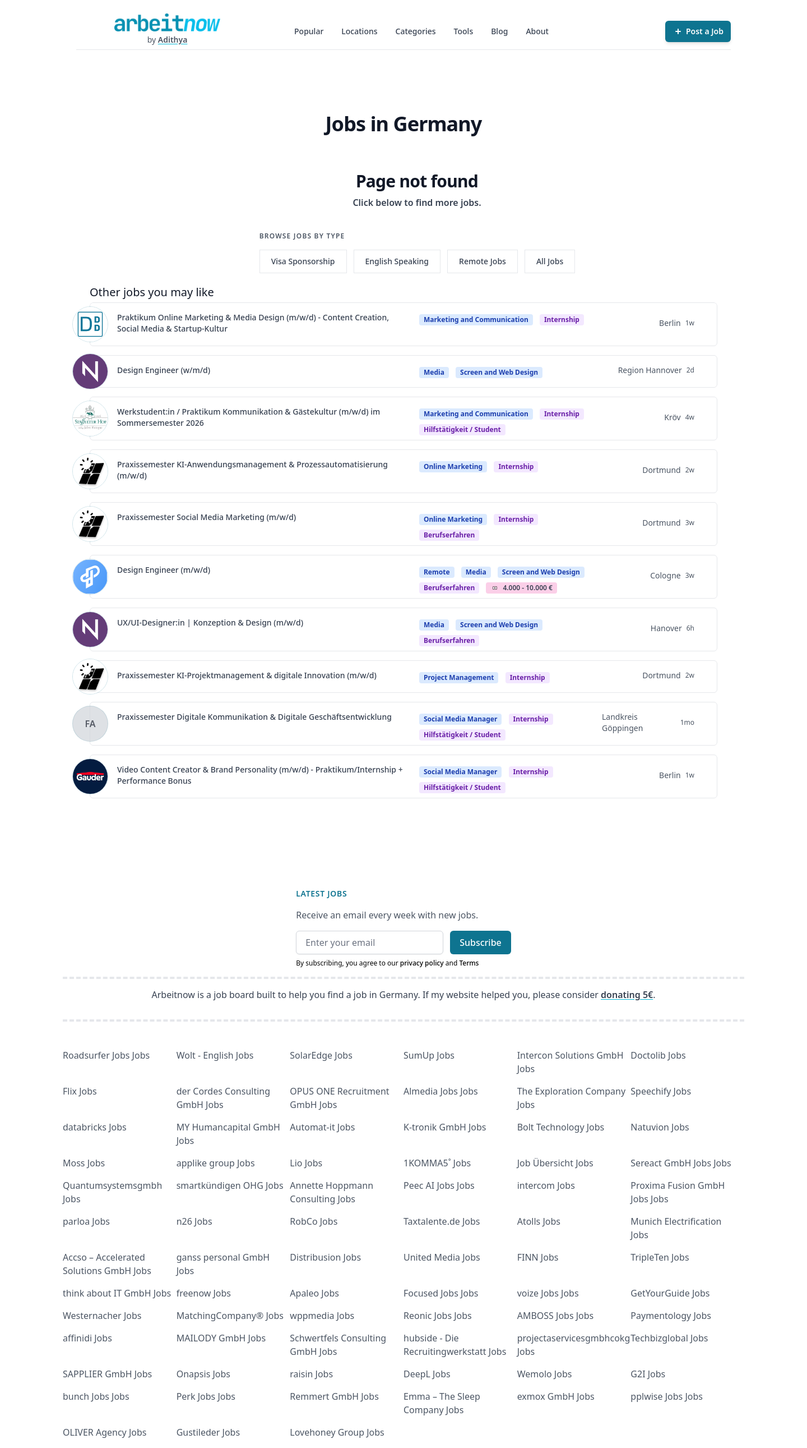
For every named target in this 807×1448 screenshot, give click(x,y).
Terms (469, 963)
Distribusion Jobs (325, 1257)
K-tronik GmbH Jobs (445, 1127)
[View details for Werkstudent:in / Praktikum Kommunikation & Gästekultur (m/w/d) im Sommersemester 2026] (90, 418)
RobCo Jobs (313, 1221)
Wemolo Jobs (544, 1374)
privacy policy (422, 963)
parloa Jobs (86, 1221)
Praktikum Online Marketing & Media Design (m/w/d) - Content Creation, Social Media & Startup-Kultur (253, 323)
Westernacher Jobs (102, 1315)
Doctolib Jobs (657, 1055)
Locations (359, 31)
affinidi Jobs (87, 1338)
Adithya (173, 39)
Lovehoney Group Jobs (337, 1432)
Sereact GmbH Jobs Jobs (680, 1163)
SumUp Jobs (429, 1055)
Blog (499, 31)
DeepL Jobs (427, 1374)
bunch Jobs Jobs (96, 1396)
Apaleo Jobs (314, 1293)
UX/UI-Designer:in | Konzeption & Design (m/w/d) (210, 622)
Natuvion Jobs (659, 1127)
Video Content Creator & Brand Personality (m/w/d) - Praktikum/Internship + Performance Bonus (260, 775)
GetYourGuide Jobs (669, 1293)
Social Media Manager (460, 719)
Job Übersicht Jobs (555, 1163)
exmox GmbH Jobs (556, 1396)
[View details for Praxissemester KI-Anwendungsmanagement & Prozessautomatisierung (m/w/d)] (90, 471)
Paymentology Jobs (670, 1315)
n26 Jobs (194, 1221)
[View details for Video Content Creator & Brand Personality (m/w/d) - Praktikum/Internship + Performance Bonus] (90, 776)
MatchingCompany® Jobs (230, 1315)
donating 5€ (627, 995)
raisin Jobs (311, 1374)
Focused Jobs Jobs (441, 1293)
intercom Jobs (546, 1185)
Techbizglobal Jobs (669, 1338)
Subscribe (481, 942)
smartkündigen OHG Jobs (230, 1185)
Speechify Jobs (660, 1091)
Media (434, 372)
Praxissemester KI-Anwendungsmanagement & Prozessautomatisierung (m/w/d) (252, 470)
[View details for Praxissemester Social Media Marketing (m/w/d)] (90, 524)
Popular (308, 31)
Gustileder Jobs (208, 1432)
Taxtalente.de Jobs (442, 1221)
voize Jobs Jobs (548, 1293)
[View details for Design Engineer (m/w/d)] (90, 577)
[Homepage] (167, 22)
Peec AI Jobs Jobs (439, 1185)
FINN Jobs (538, 1257)
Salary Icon (494, 588)
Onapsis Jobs (203, 1374)
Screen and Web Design (499, 372)
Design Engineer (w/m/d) (163, 370)
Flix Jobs (80, 1091)
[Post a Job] (698, 31)
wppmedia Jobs (322, 1315)
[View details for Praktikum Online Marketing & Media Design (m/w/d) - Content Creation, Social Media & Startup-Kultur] (90, 324)
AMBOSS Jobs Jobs (555, 1315)
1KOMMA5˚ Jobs (437, 1163)
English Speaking (397, 261)
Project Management (459, 677)
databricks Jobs (95, 1127)
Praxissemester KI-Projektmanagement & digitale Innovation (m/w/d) (247, 675)
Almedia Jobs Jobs (441, 1091)
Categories (416, 31)
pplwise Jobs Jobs (666, 1396)
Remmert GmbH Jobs (334, 1396)
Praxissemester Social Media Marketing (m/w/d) (206, 517)
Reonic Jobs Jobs (438, 1315)
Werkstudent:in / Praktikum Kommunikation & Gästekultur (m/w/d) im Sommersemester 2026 (248, 417)
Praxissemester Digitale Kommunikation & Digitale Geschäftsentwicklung (254, 716)
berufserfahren (449, 535)
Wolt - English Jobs (215, 1055)
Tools (464, 31)
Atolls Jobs (538, 1221)
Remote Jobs (482, 261)
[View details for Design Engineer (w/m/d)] (90, 371)
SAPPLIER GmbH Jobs (107, 1374)
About (537, 31)
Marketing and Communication (476, 319)
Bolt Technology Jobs (561, 1127)
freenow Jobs (204, 1293)
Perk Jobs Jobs (206, 1396)
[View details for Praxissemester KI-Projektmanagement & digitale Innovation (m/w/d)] (90, 677)
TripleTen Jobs (659, 1257)
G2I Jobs (647, 1374)
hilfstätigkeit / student (462, 429)
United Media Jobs (442, 1257)
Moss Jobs (84, 1163)
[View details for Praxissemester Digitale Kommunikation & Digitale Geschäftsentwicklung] (90, 724)
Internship (561, 319)
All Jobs (549, 261)
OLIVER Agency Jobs (104, 1432)
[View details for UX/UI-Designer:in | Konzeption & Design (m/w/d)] (90, 629)
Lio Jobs (306, 1163)
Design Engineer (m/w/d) (163, 569)
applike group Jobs (216, 1163)
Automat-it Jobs (322, 1127)
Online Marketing (453, 466)
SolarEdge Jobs (321, 1055)
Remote (437, 572)
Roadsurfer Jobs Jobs (106, 1055)
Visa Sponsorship (303, 261)
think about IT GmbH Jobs (117, 1293)
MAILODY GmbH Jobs (221, 1338)
